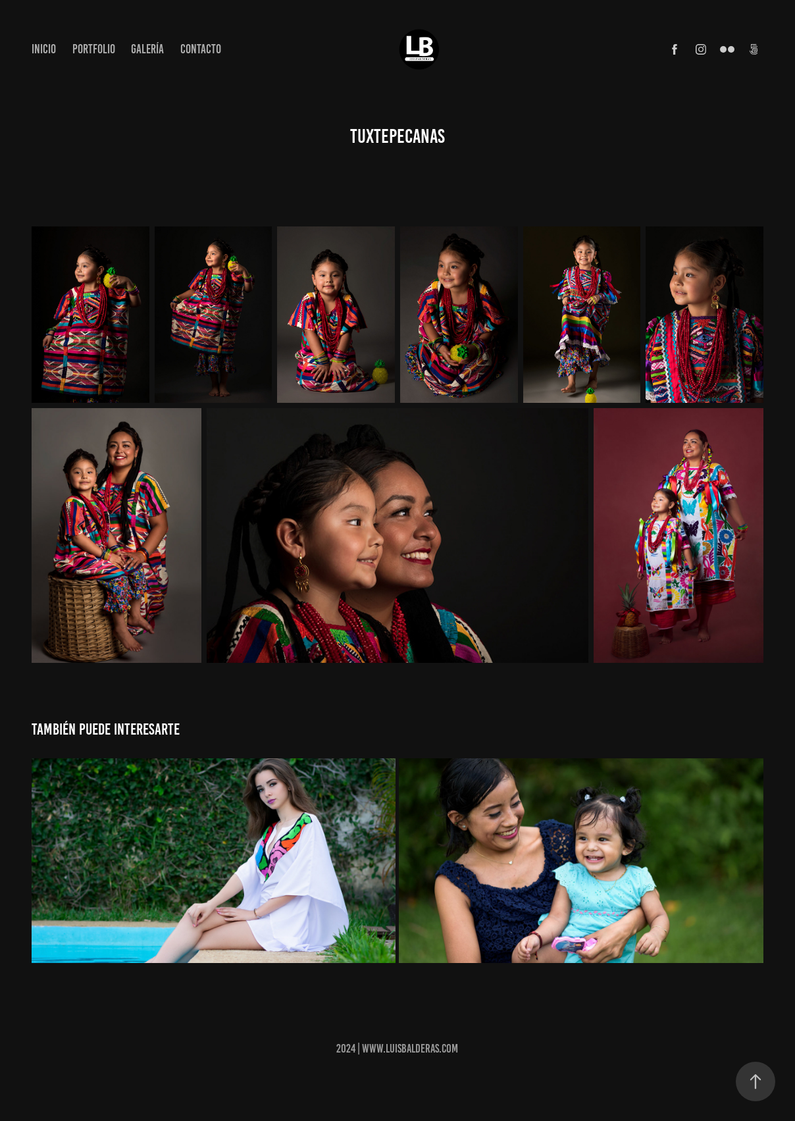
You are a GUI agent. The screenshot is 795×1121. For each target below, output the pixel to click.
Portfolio (93, 49)
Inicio (44, 49)
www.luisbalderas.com (410, 1048)
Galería (147, 49)
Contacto (200, 49)
